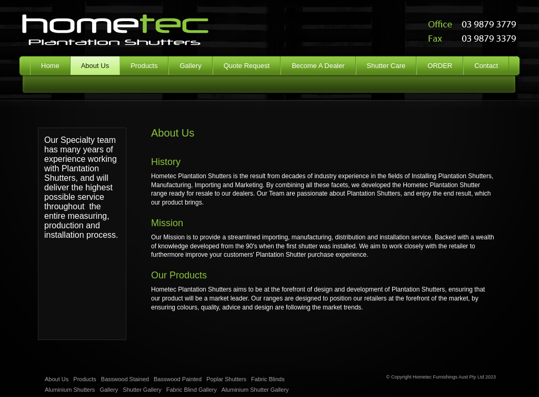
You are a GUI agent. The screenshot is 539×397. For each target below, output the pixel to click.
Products (144, 66)
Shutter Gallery (142, 389)
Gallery (190, 66)
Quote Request (247, 66)
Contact (486, 66)
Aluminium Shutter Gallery (255, 389)
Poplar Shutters (226, 379)
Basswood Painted (178, 379)
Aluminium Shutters (70, 389)
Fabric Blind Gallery (191, 389)
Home (50, 66)
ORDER (439, 66)
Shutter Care (386, 66)
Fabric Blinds (268, 379)
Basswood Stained (125, 379)
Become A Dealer (318, 66)
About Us (56, 379)
